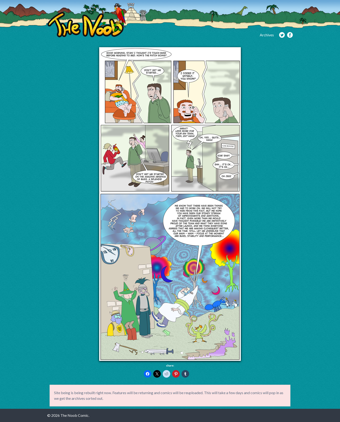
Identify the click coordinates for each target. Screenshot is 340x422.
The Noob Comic (86, 20)
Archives (267, 35)
